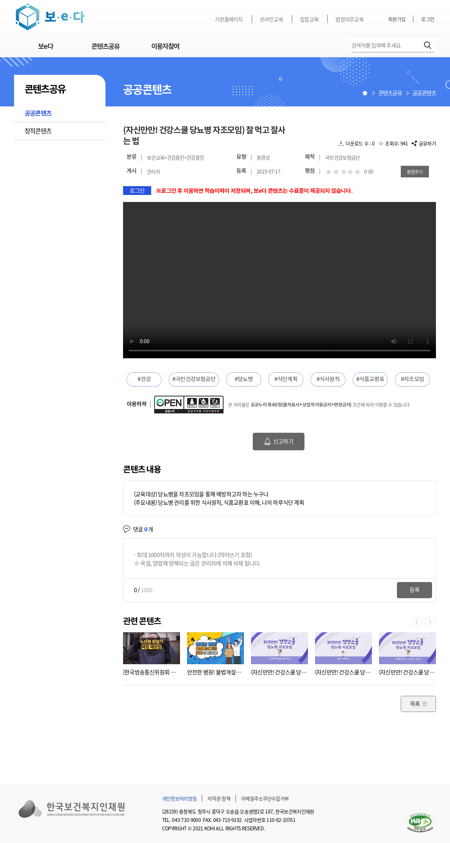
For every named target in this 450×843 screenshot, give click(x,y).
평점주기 (415, 171)
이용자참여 (165, 47)
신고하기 (283, 441)
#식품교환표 (370, 379)
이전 (417, 621)
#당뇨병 (243, 379)
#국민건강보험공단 (194, 379)
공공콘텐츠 (38, 113)
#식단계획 (285, 379)
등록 (414, 589)
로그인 (427, 18)
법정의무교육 (349, 19)
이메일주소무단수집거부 (265, 798)
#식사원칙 (328, 379)
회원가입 (396, 18)
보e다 (50, 17)
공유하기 (427, 143)
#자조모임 (412, 379)
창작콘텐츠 (38, 131)
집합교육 (309, 19)
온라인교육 (271, 19)
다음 (430, 621)
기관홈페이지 (229, 19)
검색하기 (427, 45)
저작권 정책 (218, 798)
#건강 (144, 379)
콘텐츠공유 (105, 47)
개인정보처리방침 (179, 798)
